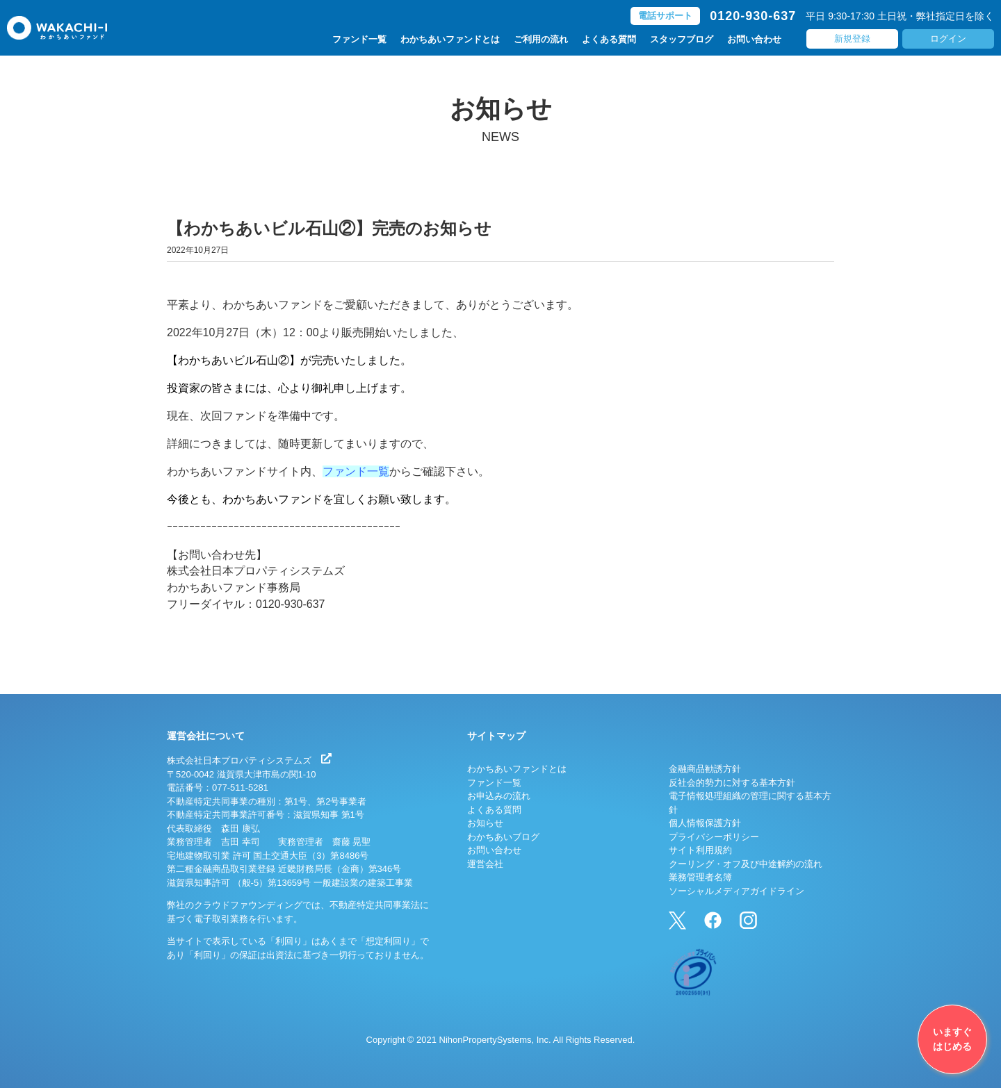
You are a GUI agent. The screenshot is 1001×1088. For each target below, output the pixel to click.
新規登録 (852, 38)
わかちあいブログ (503, 837)
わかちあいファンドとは (450, 39)
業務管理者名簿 (700, 877)
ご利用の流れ (541, 39)
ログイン (948, 38)
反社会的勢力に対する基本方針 (732, 782)
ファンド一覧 (359, 39)
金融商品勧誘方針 (705, 769)
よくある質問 (609, 39)
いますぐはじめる (952, 1039)
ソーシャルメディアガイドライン (736, 891)
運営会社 (485, 864)
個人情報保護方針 (705, 823)
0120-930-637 (753, 16)
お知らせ (485, 823)
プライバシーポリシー (714, 837)
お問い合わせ (754, 39)
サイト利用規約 (700, 850)
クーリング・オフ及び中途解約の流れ (745, 864)
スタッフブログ (681, 39)
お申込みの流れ (498, 796)
